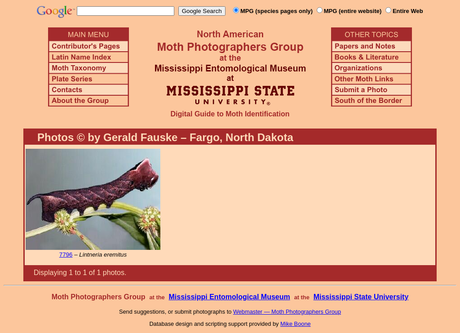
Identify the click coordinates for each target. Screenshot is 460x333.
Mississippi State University (361, 297)
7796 (66, 254)
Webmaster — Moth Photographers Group (287, 311)
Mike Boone (295, 323)
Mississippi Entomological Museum (229, 297)
